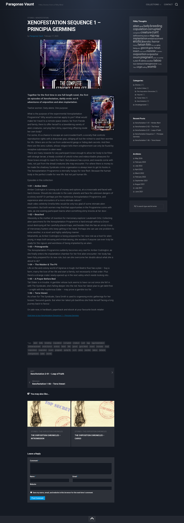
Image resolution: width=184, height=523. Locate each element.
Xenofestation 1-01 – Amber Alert (148, 123)
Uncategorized (140, 105)
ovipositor (42, 350)
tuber (42, 354)
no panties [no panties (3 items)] (159, 51)
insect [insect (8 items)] (136, 51)
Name (33, 466)
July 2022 (138, 166)
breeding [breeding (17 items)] (156, 26)
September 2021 (141, 181)
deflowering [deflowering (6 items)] (138, 36)
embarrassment (34, 346)
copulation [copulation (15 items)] (140, 29)
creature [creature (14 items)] (146, 32)
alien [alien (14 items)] (136, 26)
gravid (75, 346)
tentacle (102, 350)
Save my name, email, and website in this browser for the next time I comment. (63, 483)
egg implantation (98, 343)
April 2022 (139, 169)
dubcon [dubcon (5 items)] (147, 36)
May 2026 (138, 158)
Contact (168, 4)
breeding (48, 343)
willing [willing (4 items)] (145, 67)
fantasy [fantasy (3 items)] (135, 45)
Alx (106, 518)
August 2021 (140, 184)
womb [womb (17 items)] (151, 67)
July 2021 (138, 188)
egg (88, 343)
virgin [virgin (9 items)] (139, 67)
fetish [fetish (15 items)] (141, 44)
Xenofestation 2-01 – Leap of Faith (148, 130)
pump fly (67, 350)
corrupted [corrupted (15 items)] (154, 29)
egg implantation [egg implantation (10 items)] (146, 37)
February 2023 (140, 162)
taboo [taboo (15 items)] (157, 60)
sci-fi (74, 350)
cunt (83, 343)
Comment (34, 451)
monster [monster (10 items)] (151, 51)
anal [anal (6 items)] (141, 26)
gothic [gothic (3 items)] (138, 48)
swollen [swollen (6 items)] (149, 61)
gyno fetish (83, 346)
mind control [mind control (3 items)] (142, 51)
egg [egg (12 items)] (152, 35)
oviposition (32, 350)
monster (100, 346)
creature (76, 343)
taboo (95, 350)
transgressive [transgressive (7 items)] (150, 63)
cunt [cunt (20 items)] (155, 32)
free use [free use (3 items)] (153, 45)
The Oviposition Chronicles (51, 421)
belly (41, 343)
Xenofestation (42, 18)
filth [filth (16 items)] (148, 44)
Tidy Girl (139, 95)
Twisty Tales (141, 98)
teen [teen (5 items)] (134, 64)
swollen (87, 350)
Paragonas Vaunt (20, 4)
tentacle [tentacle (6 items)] (140, 64)
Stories (30, 18)
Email (75, 466)
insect (92, 346)
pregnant (58, 350)
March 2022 (139, 173)
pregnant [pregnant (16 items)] (146, 57)
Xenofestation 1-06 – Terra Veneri (148, 140)
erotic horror (47, 346)
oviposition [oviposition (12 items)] (140, 54)
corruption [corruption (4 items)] (136, 33)
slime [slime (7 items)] (143, 61)
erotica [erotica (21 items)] (138, 41)
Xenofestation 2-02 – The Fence (147, 127)
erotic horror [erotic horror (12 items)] (152, 41)
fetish (63, 346)
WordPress (91, 518)
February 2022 (140, 177)
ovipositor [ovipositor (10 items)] (152, 54)
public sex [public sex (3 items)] (156, 58)
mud (107, 346)
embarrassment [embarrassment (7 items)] (155, 38)
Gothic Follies (141, 88)
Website (33, 474)
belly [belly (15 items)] (147, 26)
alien (35, 343)
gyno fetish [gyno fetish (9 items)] (154, 47)
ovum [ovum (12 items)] (136, 57)
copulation (57, 343)
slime (80, 350)
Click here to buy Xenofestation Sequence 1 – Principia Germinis (58, 315)
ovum (51, 350)
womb (49, 354)
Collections (152, 4)
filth (69, 346)
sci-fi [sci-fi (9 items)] (137, 60)
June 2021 (139, 192)
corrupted (67, 343)
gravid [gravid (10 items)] (144, 47)
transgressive (33, 354)
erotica (56, 346)
